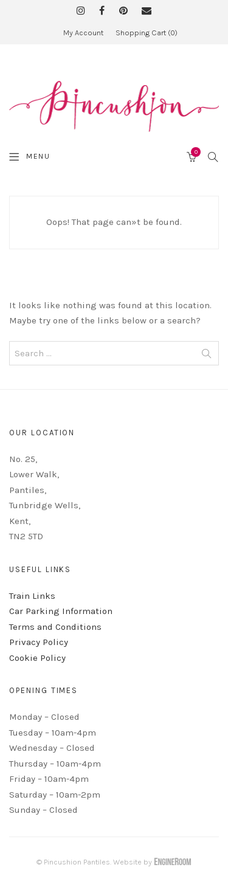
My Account (83, 32)
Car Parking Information (60, 611)
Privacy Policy (38, 642)
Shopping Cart (147, 32)
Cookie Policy (37, 657)
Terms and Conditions (55, 626)
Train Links (32, 595)
